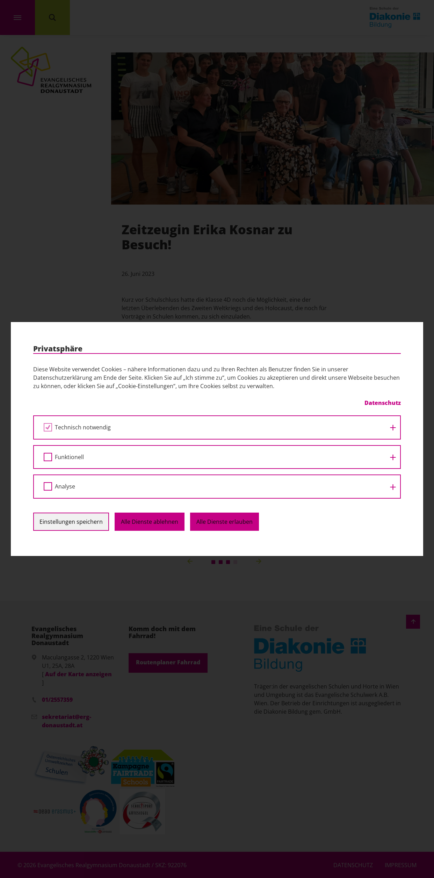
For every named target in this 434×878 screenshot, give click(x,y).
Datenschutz (382, 403)
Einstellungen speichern (71, 522)
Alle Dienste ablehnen (149, 522)
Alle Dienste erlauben (224, 522)
